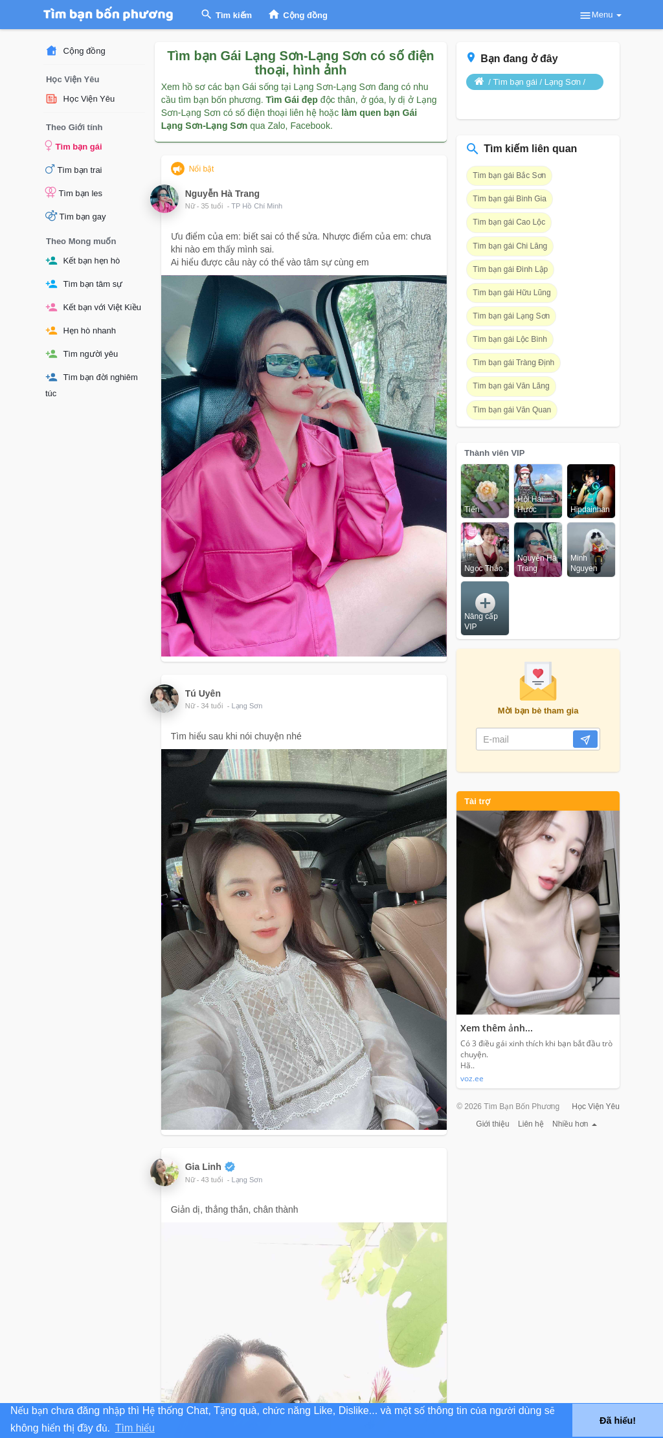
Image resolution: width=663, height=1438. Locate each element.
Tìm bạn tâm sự (83, 284)
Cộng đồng (75, 51)
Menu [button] (600, 15)
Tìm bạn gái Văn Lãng (511, 385)
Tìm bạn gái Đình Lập (510, 269)
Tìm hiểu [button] (135, 1427)
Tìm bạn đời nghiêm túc (91, 384)
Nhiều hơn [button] (574, 1124)
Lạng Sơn (246, 706)
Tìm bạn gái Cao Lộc (509, 222)
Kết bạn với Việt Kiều (93, 307)
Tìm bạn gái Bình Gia (509, 198)
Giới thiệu (492, 1124)
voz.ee (472, 1078)
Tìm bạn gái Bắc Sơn (509, 175)
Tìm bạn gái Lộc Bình (510, 339)
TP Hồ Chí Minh (256, 206)
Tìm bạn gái (73, 146)
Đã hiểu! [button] (618, 1420)
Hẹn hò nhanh (80, 330)
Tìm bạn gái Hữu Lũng (511, 292)
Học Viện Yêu (80, 99)
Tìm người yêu (81, 354)
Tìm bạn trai (73, 169)
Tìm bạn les (73, 192)
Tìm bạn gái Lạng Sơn (511, 315)
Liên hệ (531, 1124)
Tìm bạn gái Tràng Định (513, 362)
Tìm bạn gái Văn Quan (512, 409)
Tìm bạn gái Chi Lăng (510, 246)
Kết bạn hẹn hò (82, 260)
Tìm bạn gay (75, 215)
